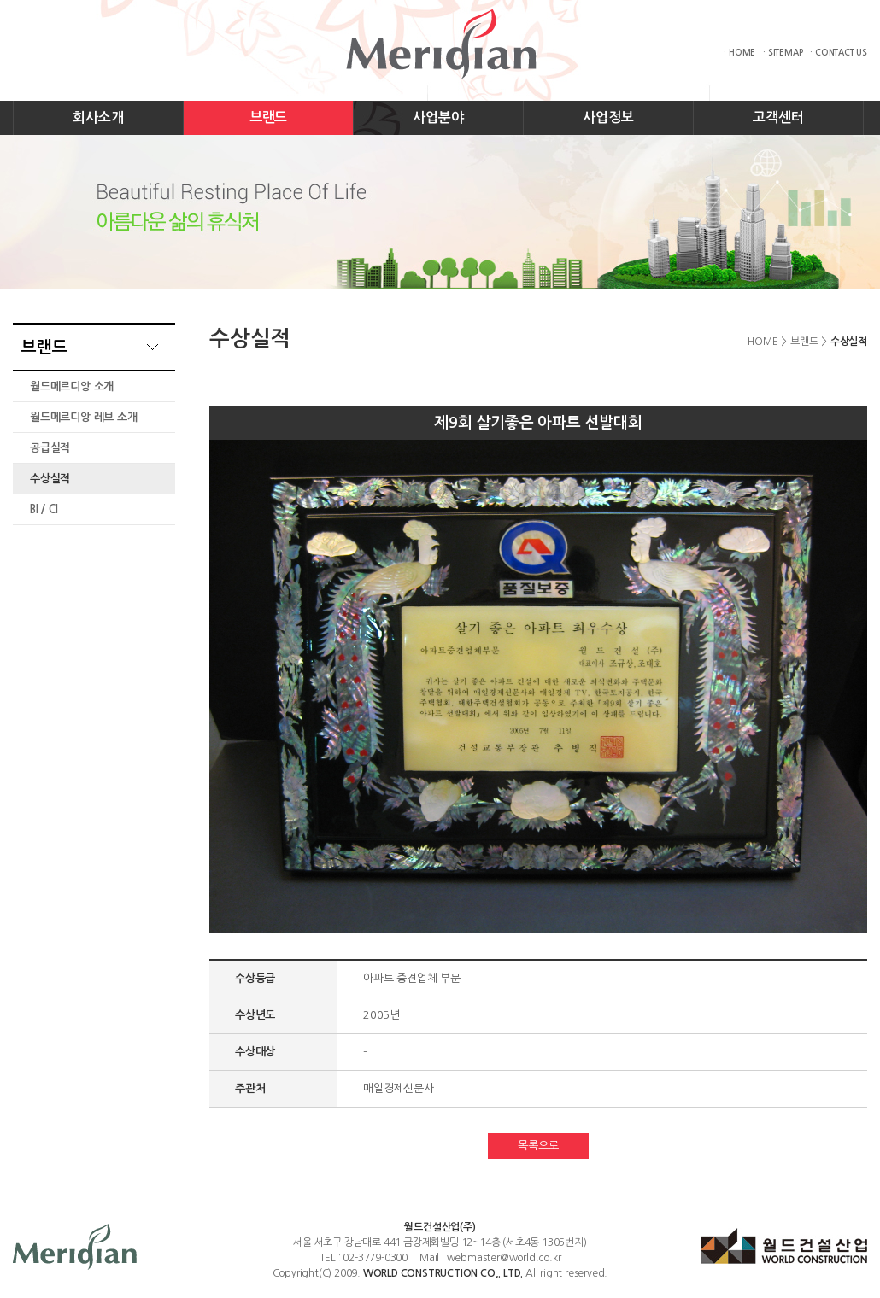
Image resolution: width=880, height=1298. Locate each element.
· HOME (739, 52)
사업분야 (438, 117)
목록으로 (538, 1145)
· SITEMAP (782, 52)
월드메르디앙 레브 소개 (84, 417)
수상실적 (50, 478)
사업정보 (608, 117)
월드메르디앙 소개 (72, 386)
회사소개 (98, 117)
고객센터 (778, 117)
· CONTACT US (838, 52)
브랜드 (268, 117)
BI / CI (44, 509)
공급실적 (50, 447)
